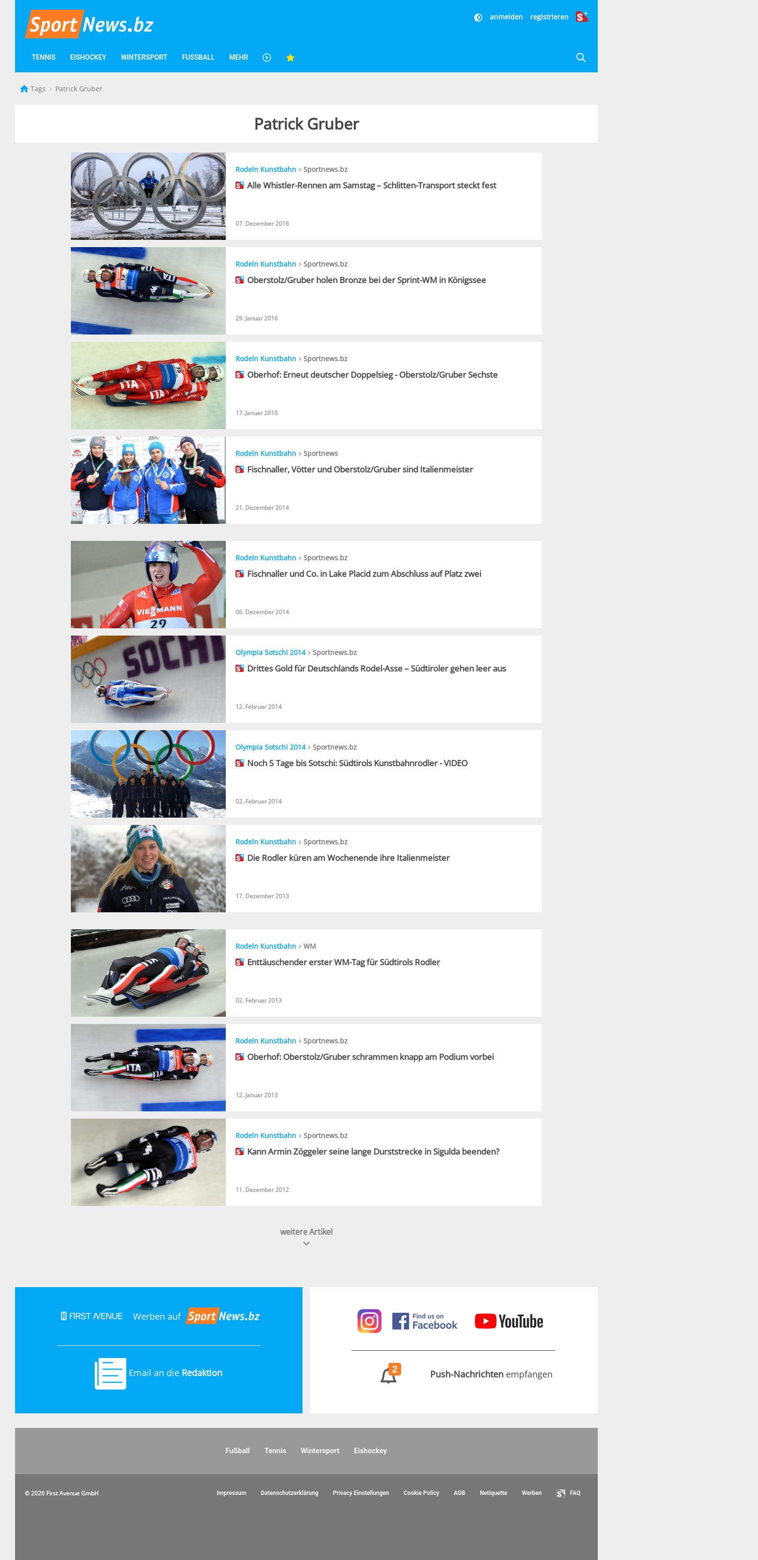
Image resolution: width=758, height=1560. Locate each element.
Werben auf (159, 1316)
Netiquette (493, 1493)
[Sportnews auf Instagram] (370, 1320)
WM (309, 946)
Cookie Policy (421, 1493)
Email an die (158, 1372)
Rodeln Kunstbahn (266, 169)
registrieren (549, 16)
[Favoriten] (290, 57)
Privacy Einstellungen (361, 1493)
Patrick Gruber (78, 88)
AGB (459, 1493)
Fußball (198, 57)
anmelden (506, 16)
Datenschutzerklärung (290, 1493)
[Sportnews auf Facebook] (426, 1320)
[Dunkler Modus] (479, 16)
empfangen (454, 1374)
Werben (532, 1493)
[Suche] (581, 57)
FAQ (568, 1493)
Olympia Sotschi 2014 (270, 652)
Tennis (44, 57)
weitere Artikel (306, 1237)
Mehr (238, 57)
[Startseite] (25, 88)
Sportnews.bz (325, 169)
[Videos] (267, 57)
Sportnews (320, 453)
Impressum (231, 1493)
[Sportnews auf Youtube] (509, 1320)
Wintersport (144, 57)
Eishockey (88, 57)
